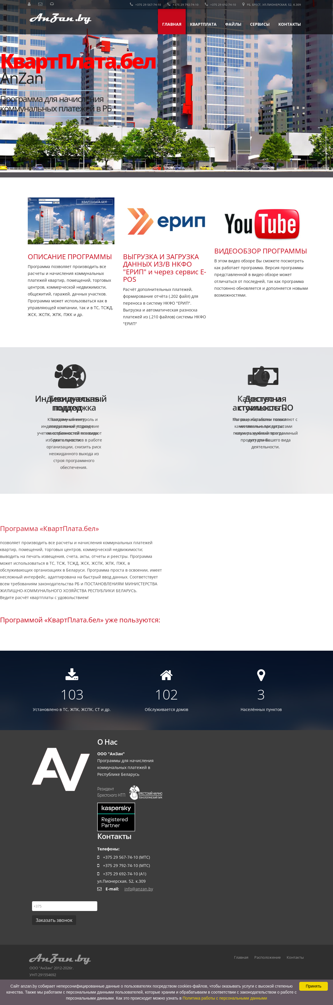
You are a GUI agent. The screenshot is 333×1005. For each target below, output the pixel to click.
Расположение (267, 960)
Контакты (289, 24)
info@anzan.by (138, 891)
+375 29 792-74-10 (183, 5)
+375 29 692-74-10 (220, 5)
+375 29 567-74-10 (145, 5)
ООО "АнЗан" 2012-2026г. (75, 964)
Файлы (233, 24)
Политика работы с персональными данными (225, 998)
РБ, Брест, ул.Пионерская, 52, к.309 (271, 5)
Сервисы (260, 24)
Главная (171, 24)
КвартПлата (203, 24)
